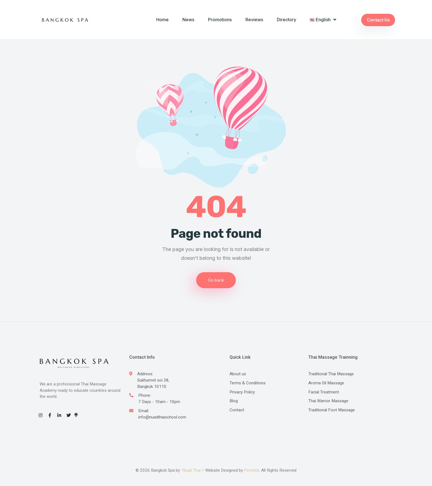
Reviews (254, 19)
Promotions (220, 19)
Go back (216, 280)
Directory (286, 19)
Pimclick (251, 470)
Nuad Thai (191, 470)
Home (162, 19)
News (188, 19)
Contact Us (378, 20)
